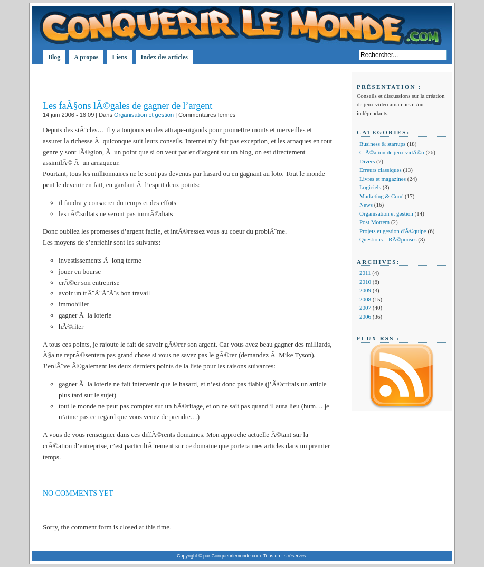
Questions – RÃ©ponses (388, 239)
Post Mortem (374, 222)
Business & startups (382, 144)
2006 (365, 316)
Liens (119, 57)
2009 (365, 290)
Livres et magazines (382, 178)
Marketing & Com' (381, 196)
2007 (365, 307)
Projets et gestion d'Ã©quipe (392, 231)
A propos (86, 57)
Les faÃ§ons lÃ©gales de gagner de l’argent (127, 105)
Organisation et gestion (144, 114)
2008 (365, 299)
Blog (54, 57)
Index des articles (164, 57)
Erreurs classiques (380, 169)
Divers (367, 161)
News (366, 204)
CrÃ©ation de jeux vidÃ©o (391, 152)
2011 (365, 272)
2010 (365, 281)
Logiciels (370, 187)
